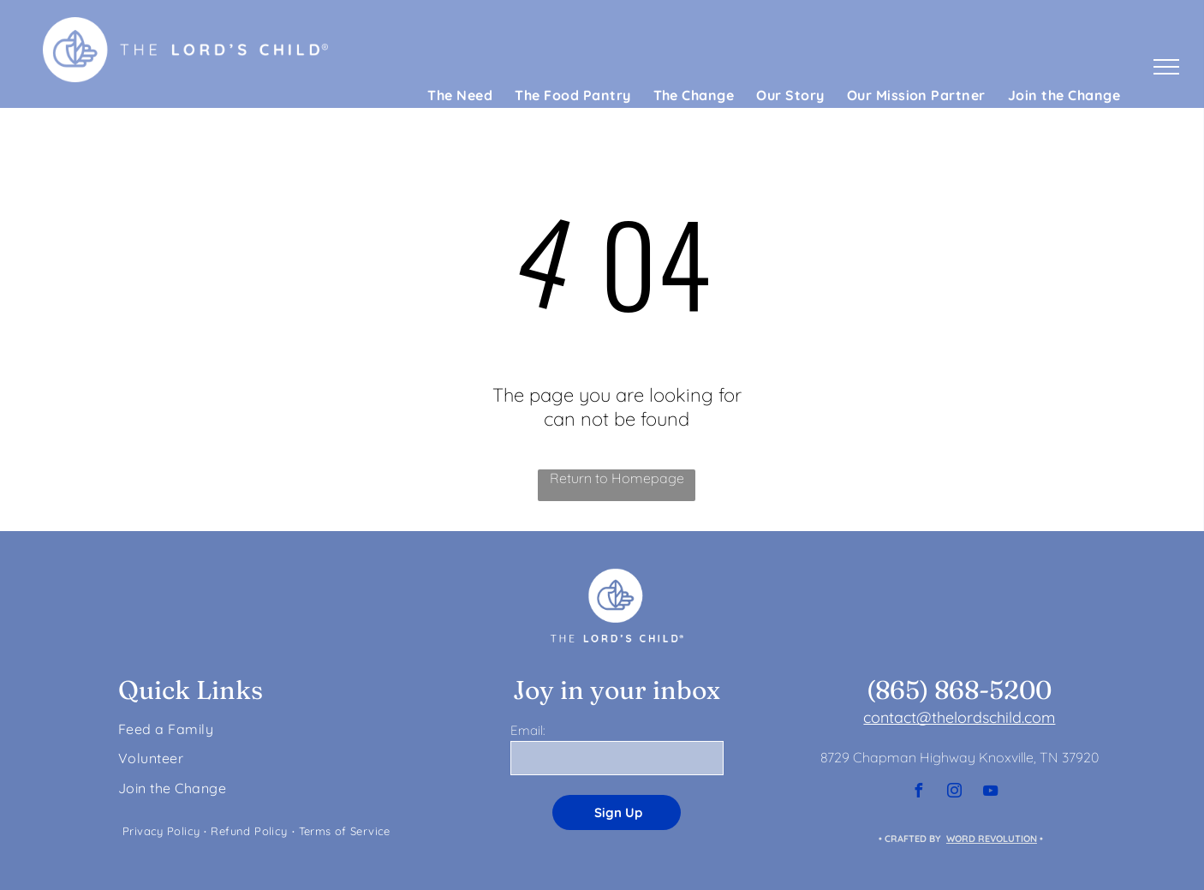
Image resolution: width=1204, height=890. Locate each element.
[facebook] (918, 792)
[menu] (1166, 67)
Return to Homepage (617, 478)
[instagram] (954, 792)
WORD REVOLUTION (991, 839)
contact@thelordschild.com (959, 717)
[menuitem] (460, 95)
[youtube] (990, 792)
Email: (527, 730)
